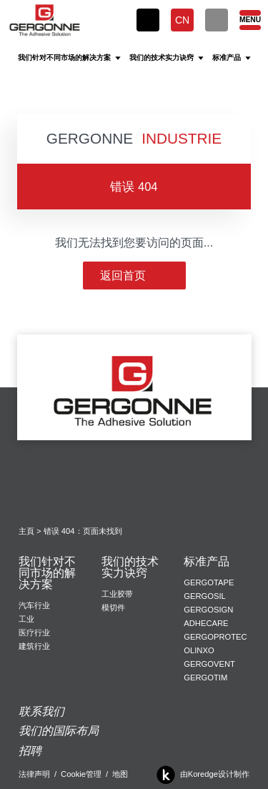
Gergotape (209, 582)
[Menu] (249, 20)
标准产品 (206, 561)
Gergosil (204, 596)
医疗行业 (34, 632)
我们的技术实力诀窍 (130, 567)
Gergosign (208, 609)
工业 (26, 619)
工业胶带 (117, 594)
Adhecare (206, 623)
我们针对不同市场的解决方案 (47, 573)
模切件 (113, 607)
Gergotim (205, 677)
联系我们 (41, 711)
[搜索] (216, 20)
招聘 (30, 751)
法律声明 (34, 774)
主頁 (26, 531)
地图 (120, 774)
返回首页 (134, 275)
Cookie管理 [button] (81, 774)
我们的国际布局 (59, 731)
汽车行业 (34, 605)
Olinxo (199, 650)
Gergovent (209, 664)
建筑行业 (34, 646)
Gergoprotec (215, 636)
